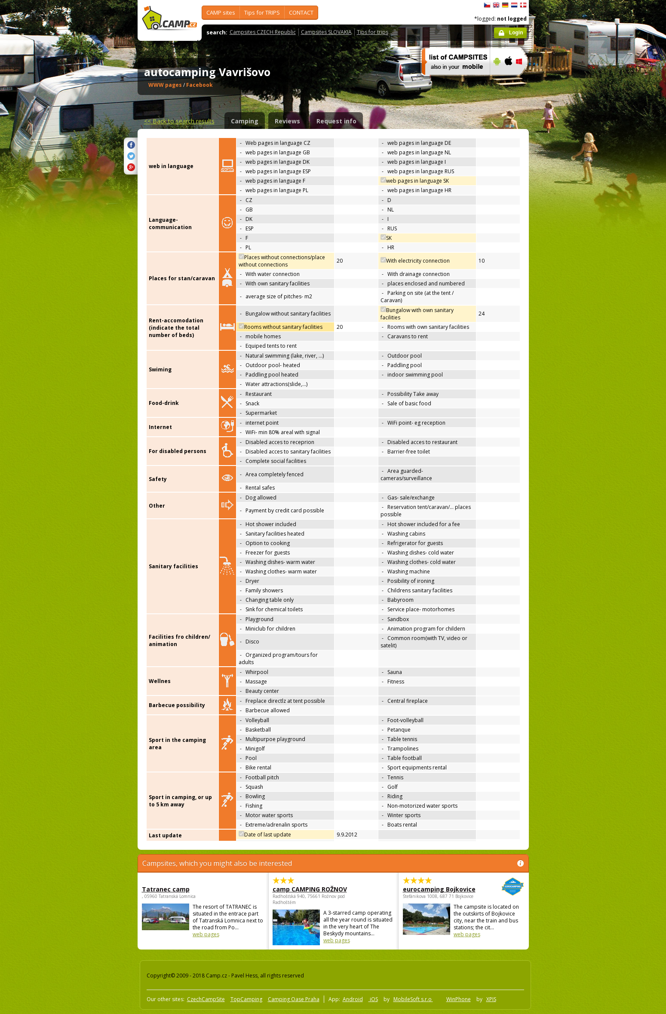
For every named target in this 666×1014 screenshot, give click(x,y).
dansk (523, 5)
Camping (244, 121)
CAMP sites (220, 12)
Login (516, 33)
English (496, 5)
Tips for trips (372, 32)
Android (353, 999)
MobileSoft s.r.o (413, 999)
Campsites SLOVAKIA (326, 32)
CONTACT (301, 12)
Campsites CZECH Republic (263, 32)
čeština (487, 5)
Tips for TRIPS (262, 12)
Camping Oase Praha (293, 999)
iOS (373, 999)
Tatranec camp (166, 889)
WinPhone (458, 999)
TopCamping (246, 999)
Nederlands (514, 5)
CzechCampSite (206, 999)
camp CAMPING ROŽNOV (310, 889)
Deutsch (505, 5)
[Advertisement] (565, 258)
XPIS (491, 999)
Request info (336, 121)
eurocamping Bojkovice (440, 889)
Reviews (287, 121)
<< (179, 121)
